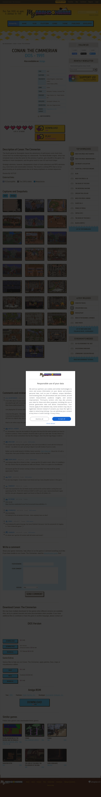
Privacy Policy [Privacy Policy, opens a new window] (55, 413)
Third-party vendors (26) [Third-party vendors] (49, 400)
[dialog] (50, 398)
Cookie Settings (44, 413)
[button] (50, 423)
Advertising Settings (42, 411)
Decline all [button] (39, 419)
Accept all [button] (61, 419)
